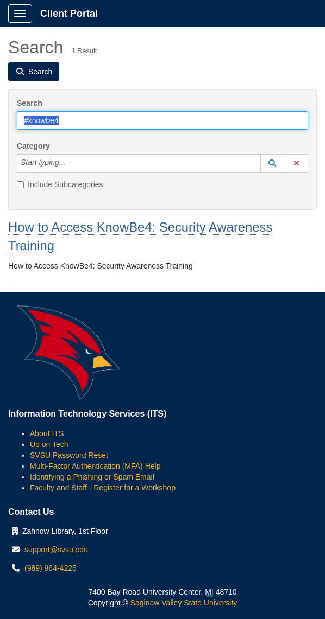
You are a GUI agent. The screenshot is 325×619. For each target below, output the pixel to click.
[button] (272, 163)
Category (33, 146)
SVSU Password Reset (69, 455)
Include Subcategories (60, 184)
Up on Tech (49, 444)
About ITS (47, 433)
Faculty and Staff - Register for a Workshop (103, 487)
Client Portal (69, 13)
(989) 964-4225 (50, 568)
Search (29, 103)
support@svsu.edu (56, 549)
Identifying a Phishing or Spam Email (92, 477)
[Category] (71, 163)
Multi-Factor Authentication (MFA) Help (95, 466)
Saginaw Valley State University (183, 602)
